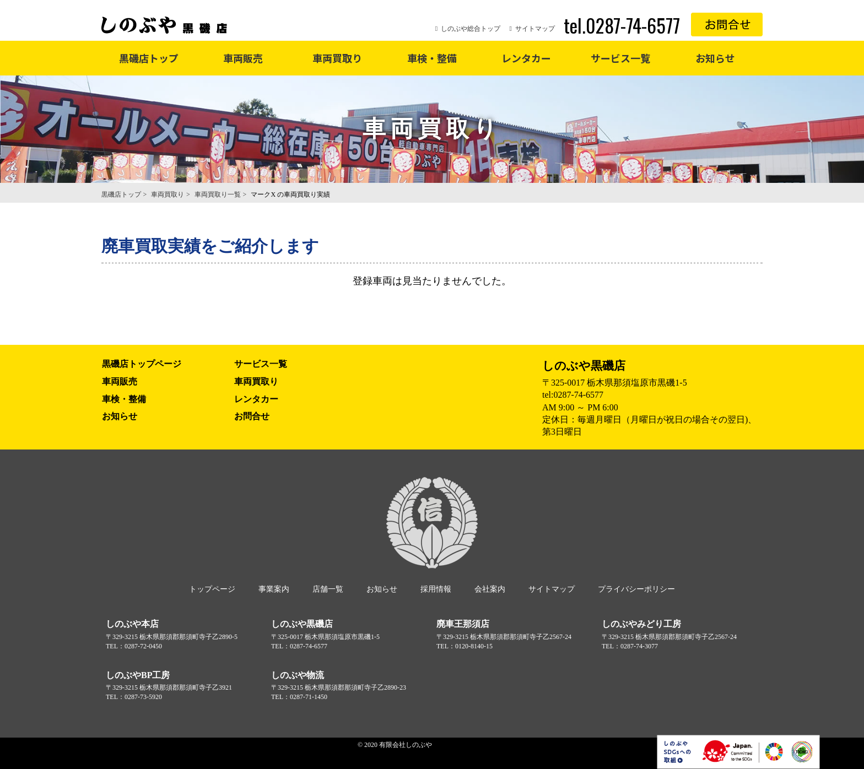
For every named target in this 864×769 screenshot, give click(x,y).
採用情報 (435, 589)
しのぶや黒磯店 (302, 624)
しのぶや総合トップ (470, 29)
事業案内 (273, 589)
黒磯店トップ (149, 58)
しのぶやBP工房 (138, 675)
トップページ (212, 589)
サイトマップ (535, 29)
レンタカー (526, 58)
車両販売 (243, 58)
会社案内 (489, 589)
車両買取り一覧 (218, 194)
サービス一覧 (620, 58)
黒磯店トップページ (141, 364)
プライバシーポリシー (636, 589)
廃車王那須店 (462, 624)
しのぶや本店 (132, 624)
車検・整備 (432, 58)
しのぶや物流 (297, 675)
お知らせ (715, 58)
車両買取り (337, 58)
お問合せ (251, 416)
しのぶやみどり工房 (641, 624)
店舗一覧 (327, 589)
